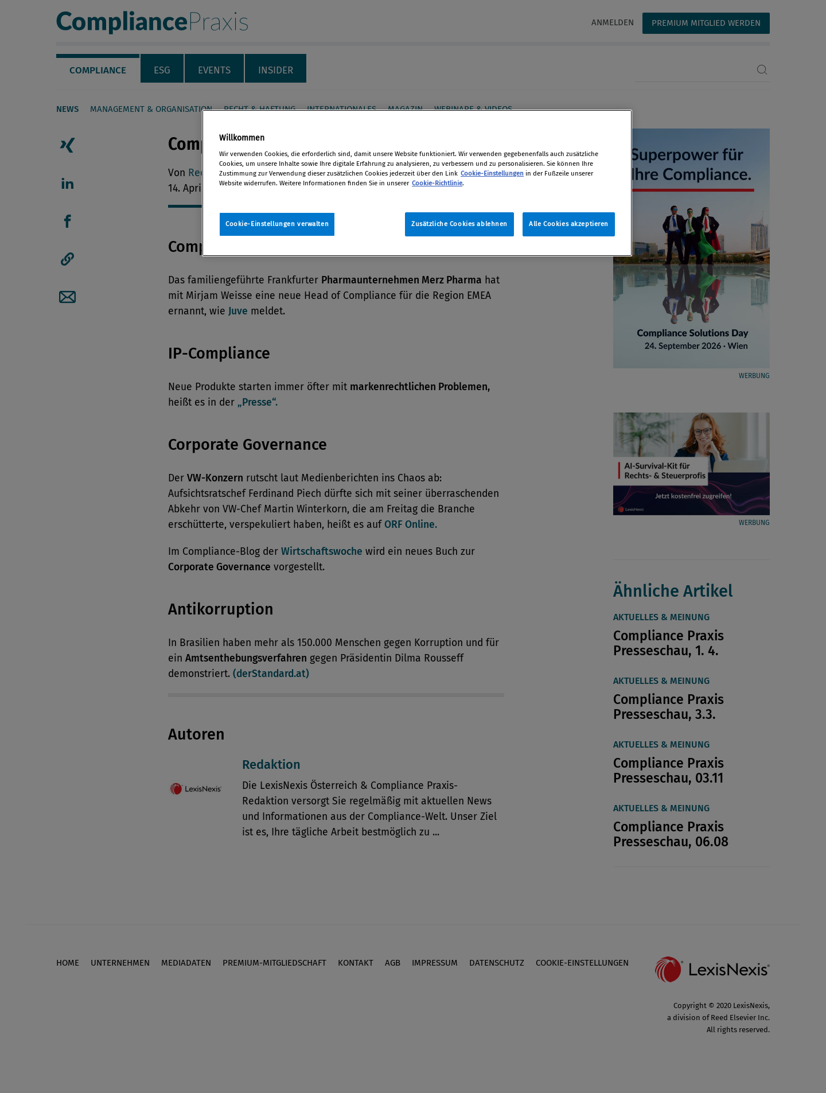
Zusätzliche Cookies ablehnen (459, 224)
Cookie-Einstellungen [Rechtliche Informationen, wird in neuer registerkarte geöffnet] (492, 173)
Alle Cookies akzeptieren (569, 224)
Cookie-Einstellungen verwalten (277, 224)
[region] (417, 183)
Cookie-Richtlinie (437, 183)
